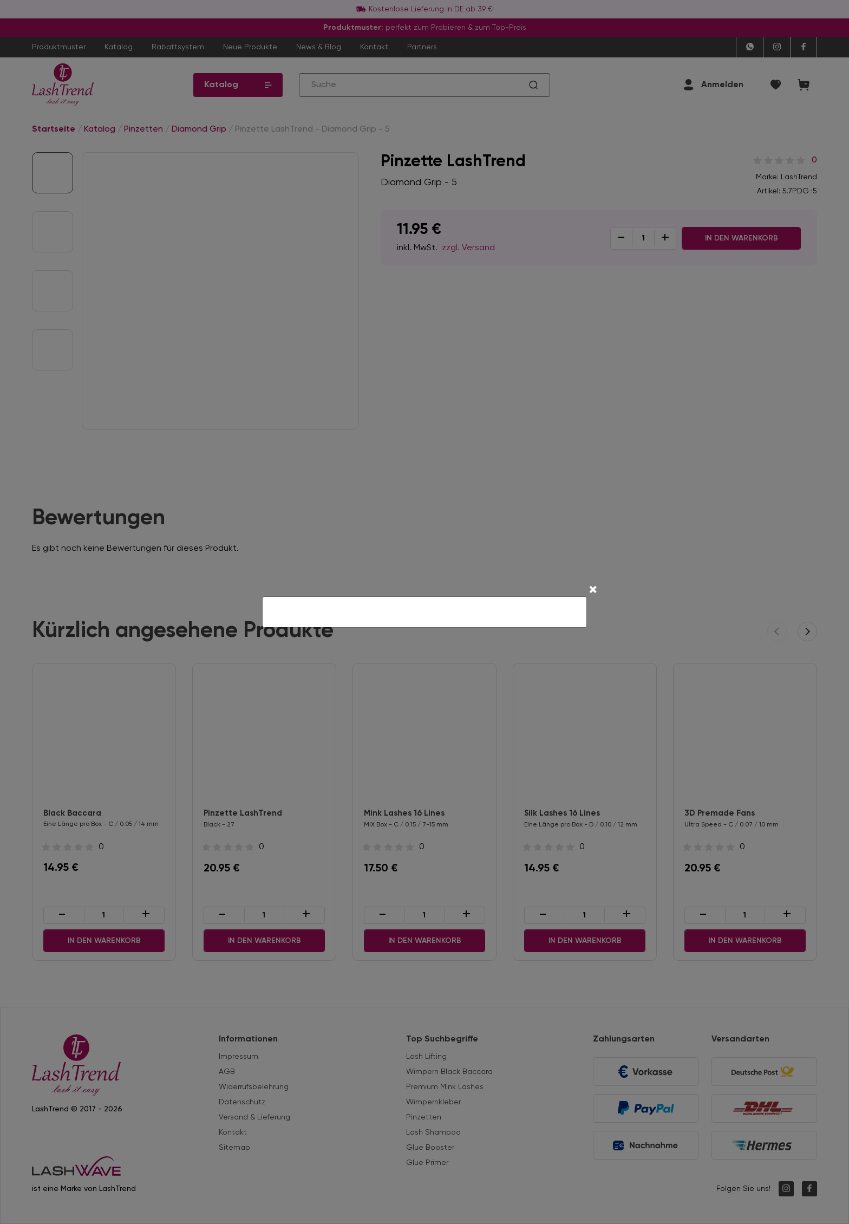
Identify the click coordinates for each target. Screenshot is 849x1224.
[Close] (593, 591)
